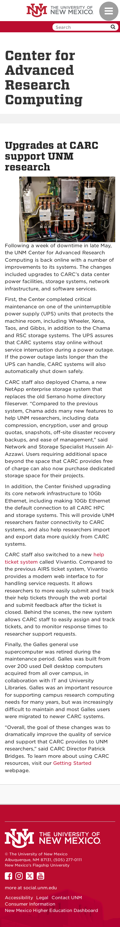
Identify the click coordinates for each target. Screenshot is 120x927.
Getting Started (72, 763)
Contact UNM (67, 897)
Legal (42, 897)
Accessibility (19, 897)
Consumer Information (30, 904)
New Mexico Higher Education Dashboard (51, 910)
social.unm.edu (40, 887)
